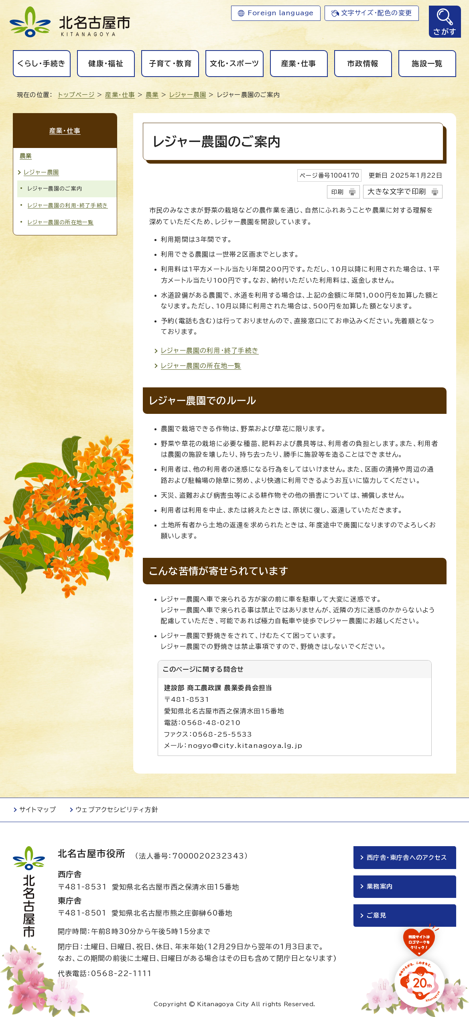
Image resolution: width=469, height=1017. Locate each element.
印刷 (337, 192)
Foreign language (281, 13)
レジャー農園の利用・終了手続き (210, 350)
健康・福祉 (106, 63)
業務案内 (380, 886)
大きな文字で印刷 (396, 191)
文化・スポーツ (234, 63)
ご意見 (376, 915)
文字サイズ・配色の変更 (376, 13)
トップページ (76, 95)
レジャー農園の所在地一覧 (201, 366)
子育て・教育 (170, 63)
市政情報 (362, 63)
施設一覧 (427, 63)
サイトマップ (37, 809)
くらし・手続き (41, 63)
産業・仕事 (299, 63)
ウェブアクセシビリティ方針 (116, 809)
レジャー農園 (187, 95)
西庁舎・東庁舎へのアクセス (407, 858)
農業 (152, 95)
